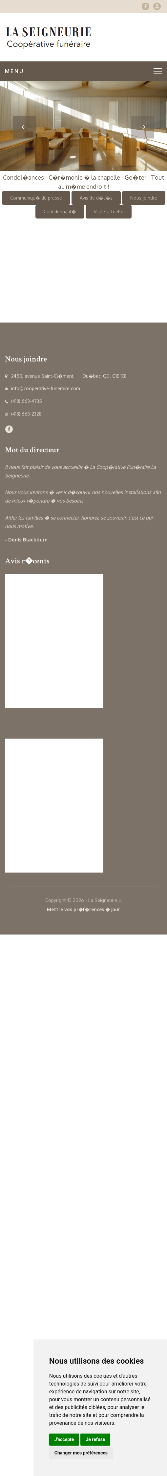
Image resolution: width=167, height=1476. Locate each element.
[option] (83, 126)
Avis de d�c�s (96, 198)
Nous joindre (143, 198)
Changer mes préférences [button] (81, 1452)
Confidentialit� (60, 211)
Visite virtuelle (108, 211)
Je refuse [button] (95, 1439)
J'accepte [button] (64, 1439)
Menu (83, 71)
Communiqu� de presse (36, 198)
